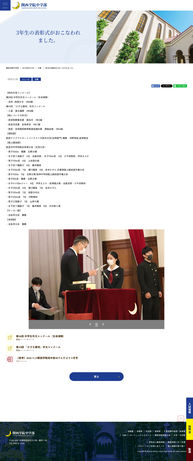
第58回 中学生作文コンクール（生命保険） (41, 337)
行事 (39, 68)
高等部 (158, 431)
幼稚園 (130, 431)
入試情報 (190, 408)
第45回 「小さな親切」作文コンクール (38, 348)
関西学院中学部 (12, 68)
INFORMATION (28, 68)
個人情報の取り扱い (176, 446)
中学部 (149, 431)
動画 (190, 450)
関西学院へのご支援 (176, 442)
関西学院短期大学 (162, 435)
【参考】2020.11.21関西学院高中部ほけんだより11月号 (47, 359)
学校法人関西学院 (157, 442)
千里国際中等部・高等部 (174, 431)
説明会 (190, 429)
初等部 (139, 431)
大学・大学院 (179, 435)
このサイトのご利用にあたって (151, 446)
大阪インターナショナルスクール (137, 435)
